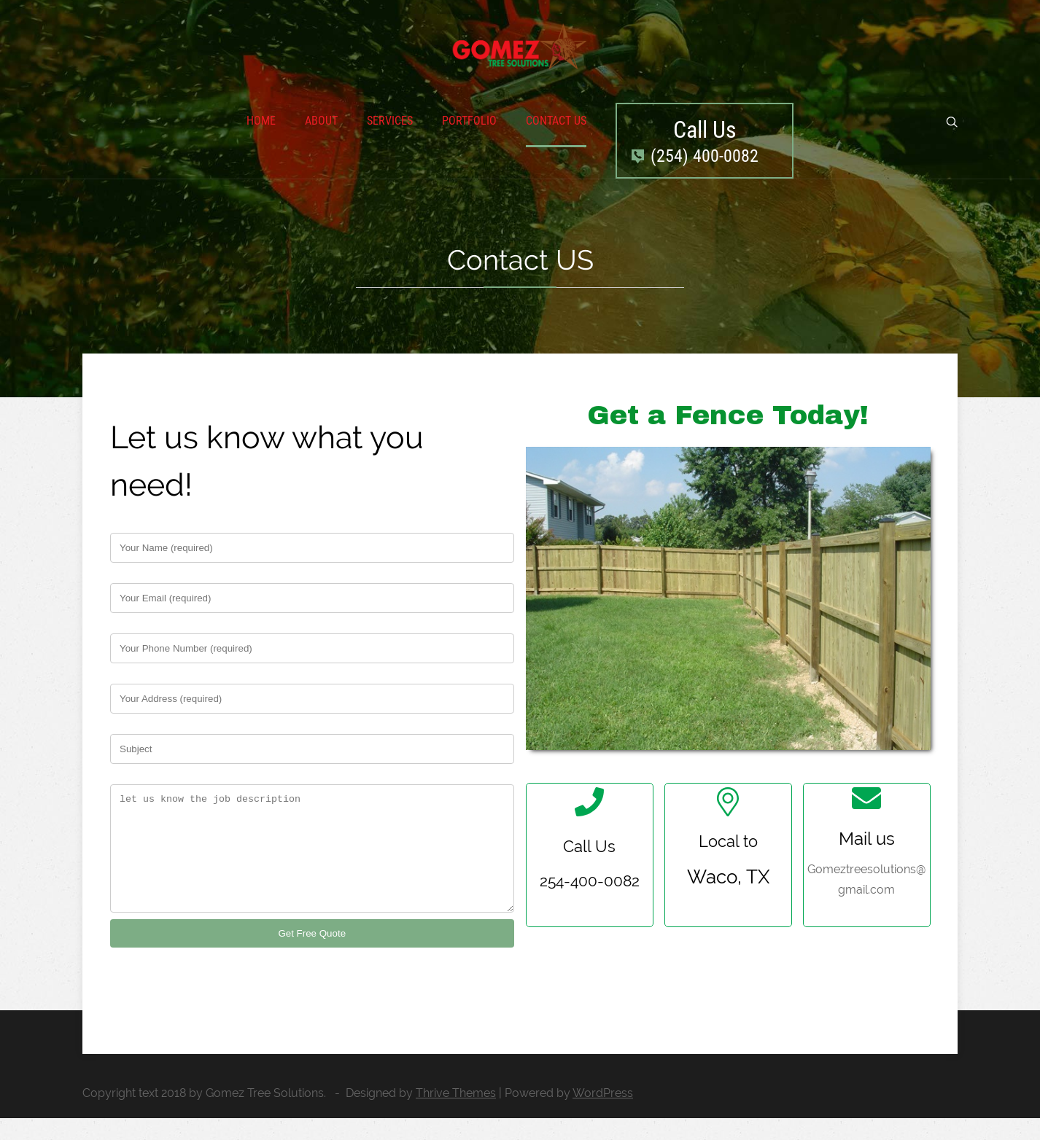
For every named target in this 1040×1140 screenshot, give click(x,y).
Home (261, 121)
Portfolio (469, 121)
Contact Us (556, 121)
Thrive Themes (456, 1115)
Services (390, 121)
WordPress (603, 1115)
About (321, 121)
